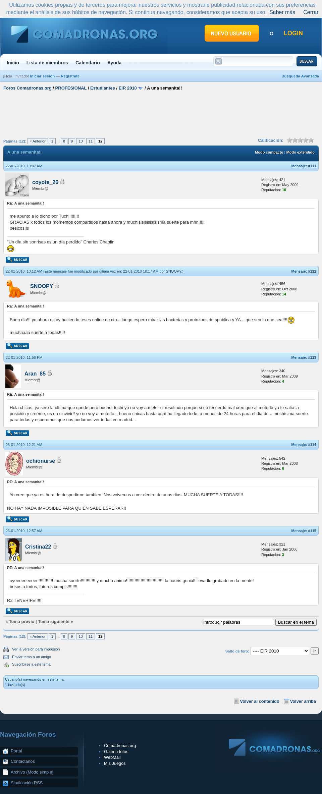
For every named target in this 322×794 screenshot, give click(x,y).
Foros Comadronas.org (27, 88)
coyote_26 (45, 182)
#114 (312, 445)
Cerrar (310, 12)
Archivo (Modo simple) (32, 772)
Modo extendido (300, 152)
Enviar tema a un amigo (31, 657)
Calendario (87, 62)
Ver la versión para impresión (36, 649)
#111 (312, 166)
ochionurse (40, 461)
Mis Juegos (115, 763)
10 (80, 141)
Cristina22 (38, 547)
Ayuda (114, 62)
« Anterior (38, 141)
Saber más (282, 12)
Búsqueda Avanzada (300, 76)
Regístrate (70, 76)
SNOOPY (173, 271)
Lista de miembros (47, 62)
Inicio (13, 62)
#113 (312, 357)
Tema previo (22, 621)
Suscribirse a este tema (31, 664)
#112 (312, 271)
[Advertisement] (161, 113)
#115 (312, 531)
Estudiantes (102, 88)
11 (91, 141)
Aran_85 (35, 374)
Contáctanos (23, 761)
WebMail (112, 757)
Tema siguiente (53, 621)
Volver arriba (303, 701)
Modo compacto (269, 152)
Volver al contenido (259, 701)
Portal (16, 750)
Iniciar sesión (42, 76)
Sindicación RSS (27, 782)
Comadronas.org (120, 745)
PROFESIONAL (71, 88)
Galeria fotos (116, 751)
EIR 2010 (128, 88)
